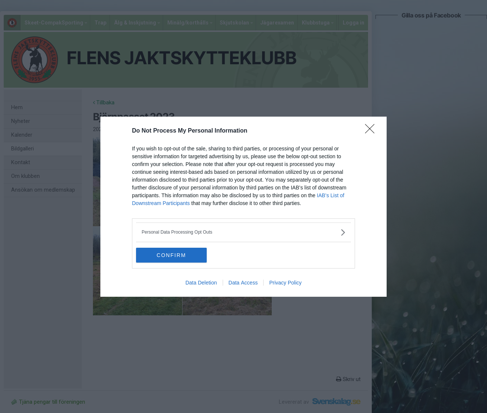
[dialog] (243, 207)
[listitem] (243, 232)
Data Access (243, 283)
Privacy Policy (285, 283)
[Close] (372, 131)
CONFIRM (171, 255)
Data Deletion (201, 283)
